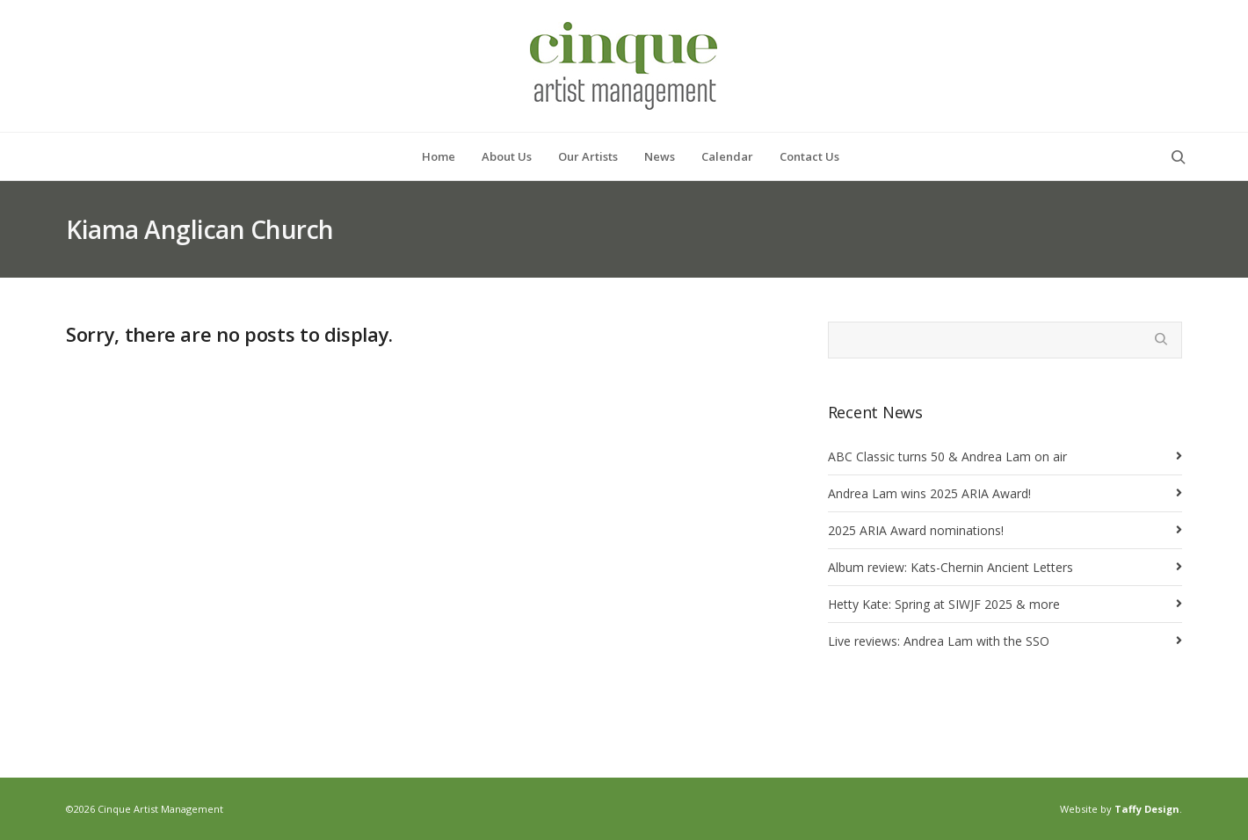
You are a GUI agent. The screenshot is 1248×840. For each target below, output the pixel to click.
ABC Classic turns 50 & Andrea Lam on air (947, 456)
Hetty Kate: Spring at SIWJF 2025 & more (944, 604)
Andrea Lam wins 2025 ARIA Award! (929, 493)
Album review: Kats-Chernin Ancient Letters (950, 567)
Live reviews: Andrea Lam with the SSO (938, 641)
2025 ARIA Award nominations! (916, 530)
